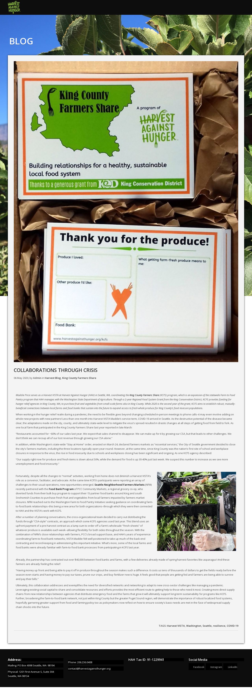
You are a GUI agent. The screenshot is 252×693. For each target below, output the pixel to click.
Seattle (207, 625)
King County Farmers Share (79, 378)
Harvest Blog (53, 378)
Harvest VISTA (176, 625)
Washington (193, 625)
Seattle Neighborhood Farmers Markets (119, 484)
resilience (219, 625)
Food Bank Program (61, 489)
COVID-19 (232, 625)
